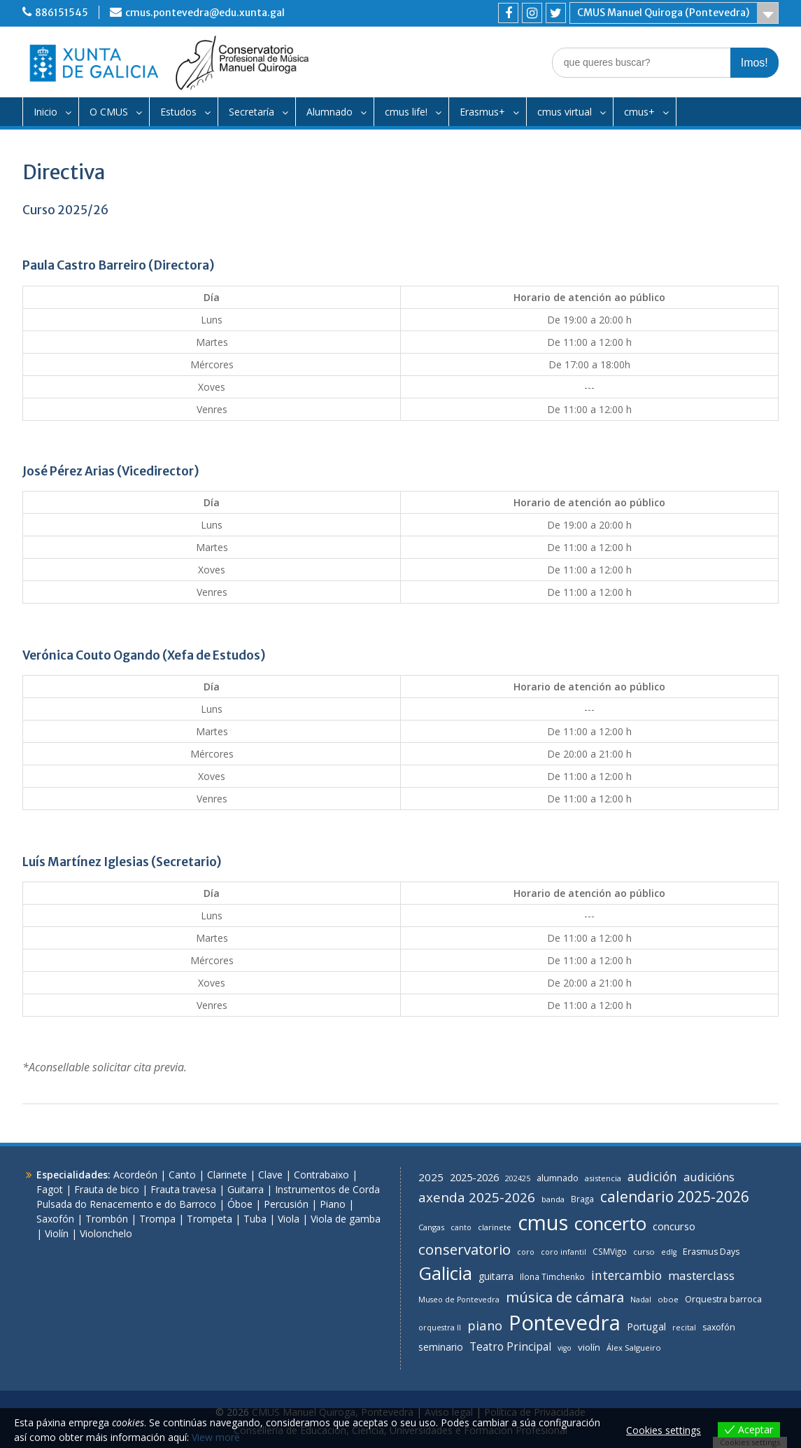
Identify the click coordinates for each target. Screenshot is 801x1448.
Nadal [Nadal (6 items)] (640, 1299)
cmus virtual (564, 111)
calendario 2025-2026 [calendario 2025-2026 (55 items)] (674, 1196)
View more (216, 1437)
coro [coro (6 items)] (525, 1252)
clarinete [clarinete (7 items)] (494, 1227)
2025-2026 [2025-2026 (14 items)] (474, 1177)
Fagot (49, 1189)
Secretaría (251, 111)
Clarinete (227, 1174)
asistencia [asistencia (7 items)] (603, 1178)
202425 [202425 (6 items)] (517, 1178)
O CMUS (109, 111)
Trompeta (209, 1218)
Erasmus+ (482, 111)
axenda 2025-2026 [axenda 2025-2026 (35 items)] (476, 1197)
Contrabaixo (321, 1174)
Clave (270, 1174)
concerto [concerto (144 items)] (610, 1223)
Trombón (106, 1218)
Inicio (45, 111)
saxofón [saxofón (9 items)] (718, 1327)
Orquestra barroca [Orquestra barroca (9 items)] (723, 1299)
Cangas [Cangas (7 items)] (431, 1227)
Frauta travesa (183, 1189)
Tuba (255, 1218)
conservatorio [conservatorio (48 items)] (464, 1249)
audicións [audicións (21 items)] (709, 1177)
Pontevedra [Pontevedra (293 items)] (565, 1323)
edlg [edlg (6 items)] (668, 1252)
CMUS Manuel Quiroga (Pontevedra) (663, 12)
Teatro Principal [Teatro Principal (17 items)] (510, 1346)
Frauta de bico (106, 1189)
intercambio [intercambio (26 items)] (626, 1275)
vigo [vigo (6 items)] (565, 1348)
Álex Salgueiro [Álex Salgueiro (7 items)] (634, 1347)
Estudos (178, 111)
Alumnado (329, 111)
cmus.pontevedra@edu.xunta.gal (205, 12)
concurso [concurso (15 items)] (674, 1226)
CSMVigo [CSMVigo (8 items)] (610, 1251)
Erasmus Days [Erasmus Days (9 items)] (711, 1252)
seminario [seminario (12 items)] (440, 1346)
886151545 (61, 12)
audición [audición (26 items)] (652, 1176)
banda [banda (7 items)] (553, 1199)
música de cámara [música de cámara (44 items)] (565, 1297)
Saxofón (55, 1218)
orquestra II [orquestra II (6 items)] (439, 1327)
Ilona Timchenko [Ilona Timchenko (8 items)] (552, 1276)
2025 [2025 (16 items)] (431, 1177)
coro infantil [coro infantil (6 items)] (563, 1252)
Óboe (240, 1204)
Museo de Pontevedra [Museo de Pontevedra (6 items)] (458, 1299)
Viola (288, 1218)
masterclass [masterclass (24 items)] (701, 1275)
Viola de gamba (346, 1218)
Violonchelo (106, 1233)
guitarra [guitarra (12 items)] (496, 1276)
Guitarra (245, 1189)
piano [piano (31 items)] (484, 1325)
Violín (57, 1233)
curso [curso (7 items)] (644, 1251)
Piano (333, 1204)
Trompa (157, 1218)
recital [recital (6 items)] (684, 1327)
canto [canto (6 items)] (461, 1227)
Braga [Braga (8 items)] (582, 1198)
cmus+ (639, 111)
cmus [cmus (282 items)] (543, 1223)
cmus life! (406, 111)
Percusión (286, 1204)
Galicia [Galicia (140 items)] (445, 1273)
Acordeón (135, 1174)
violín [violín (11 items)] (589, 1347)
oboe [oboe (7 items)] (668, 1299)
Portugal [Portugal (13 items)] (646, 1326)
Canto (182, 1174)
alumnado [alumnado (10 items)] (558, 1177)
